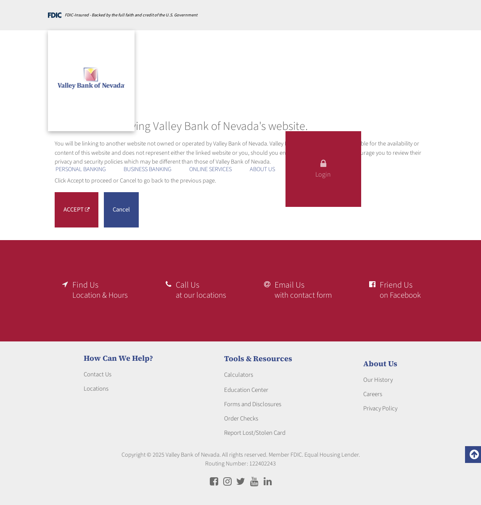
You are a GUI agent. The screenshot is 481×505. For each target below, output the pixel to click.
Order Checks (241, 416)
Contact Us (97, 372)
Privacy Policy (380, 405)
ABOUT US (262, 169)
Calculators (238, 372)
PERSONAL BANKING (81, 169)
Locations (96, 386)
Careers (372, 391)
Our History (378, 377)
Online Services (210, 169)
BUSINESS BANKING (148, 169)
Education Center (246, 387)
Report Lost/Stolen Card (254, 430)
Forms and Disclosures (252, 401)
